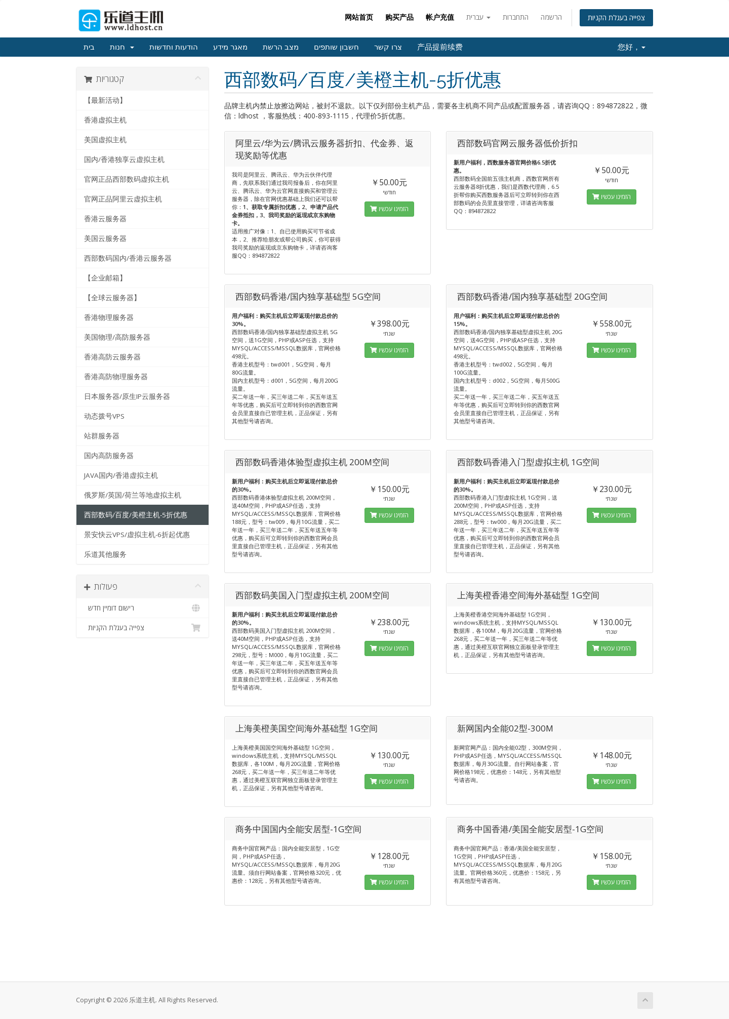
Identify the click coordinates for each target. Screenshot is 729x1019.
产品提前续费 (440, 47)
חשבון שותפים (336, 47)
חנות (122, 47)
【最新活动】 (105, 100)
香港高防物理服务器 (116, 376)
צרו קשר (388, 47)
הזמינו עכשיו (389, 209)
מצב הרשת (281, 47)
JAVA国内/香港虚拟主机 (121, 475)
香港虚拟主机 (105, 120)
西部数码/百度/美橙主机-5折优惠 (135, 514)
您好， (631, 47)
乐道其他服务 (105, 554)
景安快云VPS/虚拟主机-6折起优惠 (137, 534)
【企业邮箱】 (105, 277)
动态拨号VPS (104, 416)
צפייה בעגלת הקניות (616, 17)
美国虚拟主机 (105, 139)
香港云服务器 (105, 218)
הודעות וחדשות (173, 47)
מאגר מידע (230, 47)
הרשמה (551, 17)
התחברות (516, 17)
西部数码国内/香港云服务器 (128, 258)
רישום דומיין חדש (142, 608)
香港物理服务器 (109, 317)
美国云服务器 (105, 238)
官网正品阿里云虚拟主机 (123, 198)
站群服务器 (101, 435)
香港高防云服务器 (112, 356)
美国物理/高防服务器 (117, 337)
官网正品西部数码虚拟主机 (126, 179)
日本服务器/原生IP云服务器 (127, 396)
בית (89, 47)
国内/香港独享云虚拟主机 (124, 159)
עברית (478, 17)
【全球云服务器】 (112, 297)
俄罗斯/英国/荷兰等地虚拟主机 (132, 495)
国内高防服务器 (109, 455)
